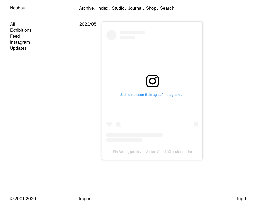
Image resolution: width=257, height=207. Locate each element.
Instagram (20, 42)
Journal (135, 8)
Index (103, 8)
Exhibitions (20, 30)
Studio (118, 8)
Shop (151, 8)
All (12, 24)
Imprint (86, 198)
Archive (86, 8)
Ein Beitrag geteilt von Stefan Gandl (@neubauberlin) (152, 152)
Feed (15, 36)
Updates (18, 48)
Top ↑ (242, 198)
